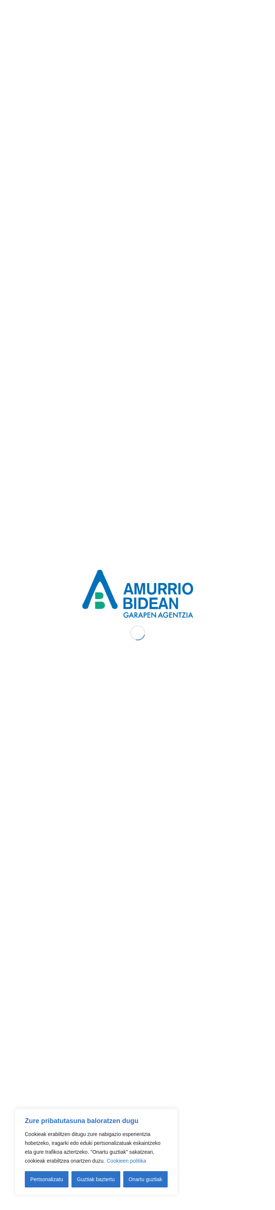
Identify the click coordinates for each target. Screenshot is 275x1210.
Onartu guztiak (145, 1179)
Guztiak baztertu (96, 1179)
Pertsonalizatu (46, 1179)
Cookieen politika (126, 1161)
